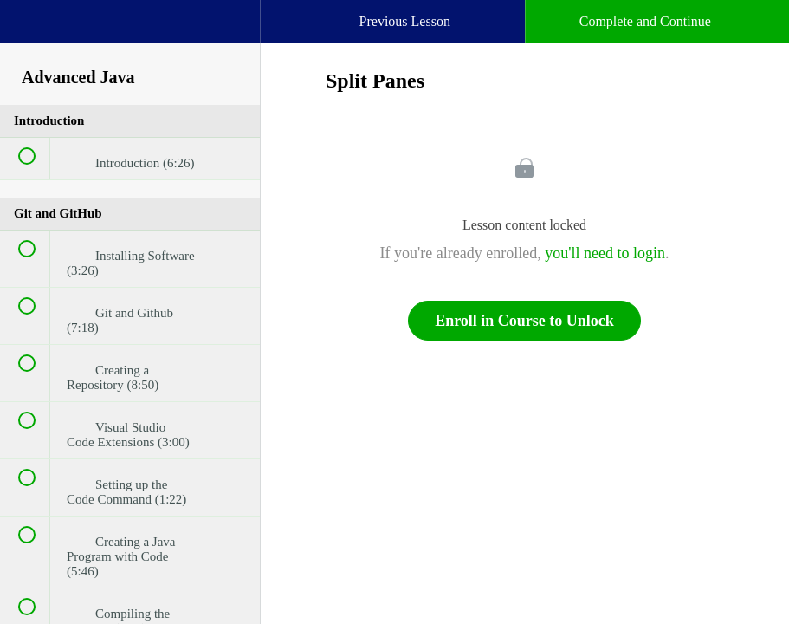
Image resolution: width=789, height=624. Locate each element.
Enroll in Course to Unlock (524, 320)
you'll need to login (605, 253)
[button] (30, 30)
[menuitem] (130, 39)
